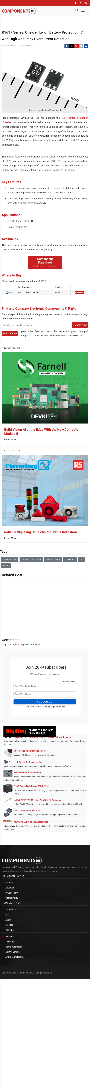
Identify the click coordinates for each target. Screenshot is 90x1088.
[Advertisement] (45, 642)
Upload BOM (10, 370)
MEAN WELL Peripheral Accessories (31, 859)
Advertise (9, 967)
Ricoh (5, 603)
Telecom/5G (11, 1021)
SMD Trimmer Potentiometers (28, 810)
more (36, 330)
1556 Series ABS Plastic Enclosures (30, 788)
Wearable (9, 1015)
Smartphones (53, 597)
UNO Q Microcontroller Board (27, 848)
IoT (6, 994)
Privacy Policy (11, 972)
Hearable (70, 597)
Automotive (10, 988)
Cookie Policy (11, 977)
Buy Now (79, 330)
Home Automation (14, 1026)
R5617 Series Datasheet (45, 303)
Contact (9, 961)
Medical (9, 1004)
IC (81, 597)
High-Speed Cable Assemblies (28, 799)
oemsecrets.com (11, 355)
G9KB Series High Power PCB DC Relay (32, 823)
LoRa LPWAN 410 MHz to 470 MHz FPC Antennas (37, 837)
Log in (5, 681)
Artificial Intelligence (14, 1036)
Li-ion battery (9, 597)
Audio (8, 999)
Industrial (9, 1009)
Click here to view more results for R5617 (24, 318)
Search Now (80, 362)
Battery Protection (31, 597)
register (16, 681)
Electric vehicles (12, 1031)
